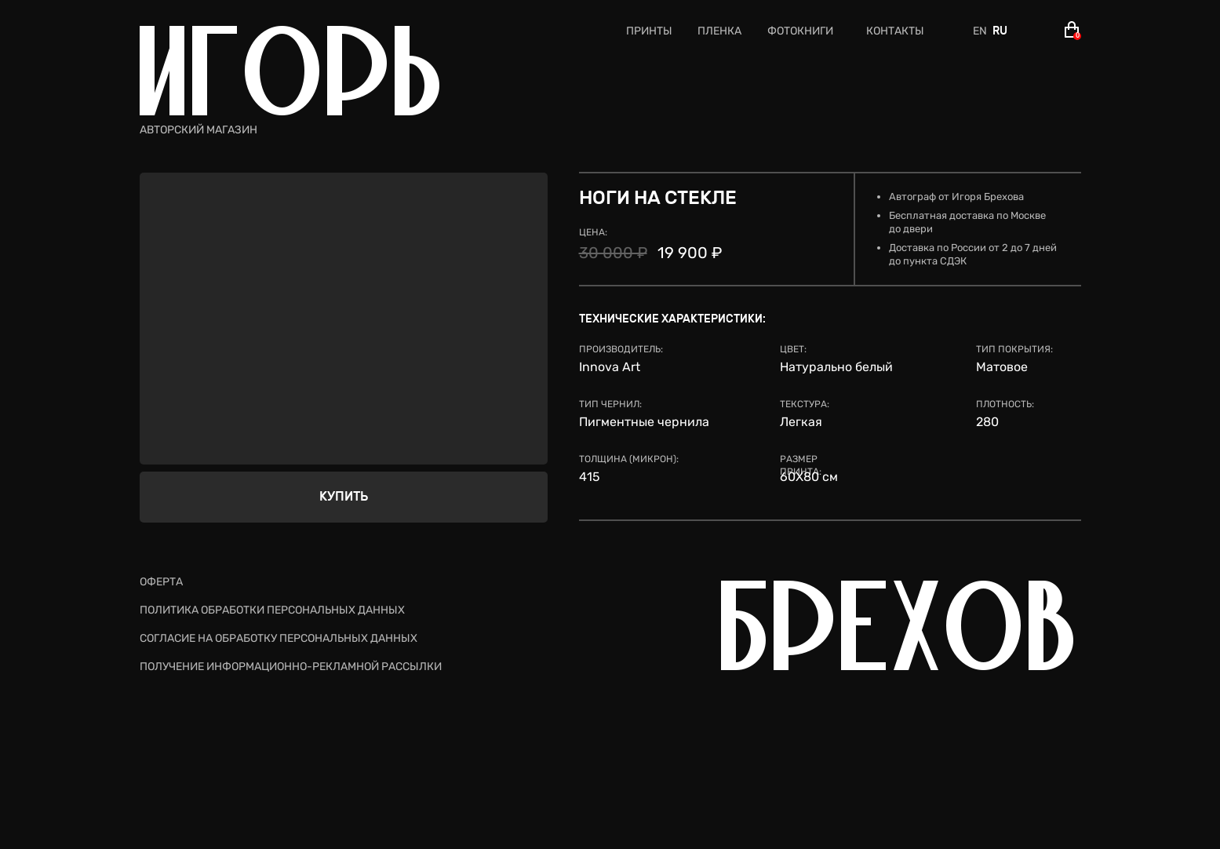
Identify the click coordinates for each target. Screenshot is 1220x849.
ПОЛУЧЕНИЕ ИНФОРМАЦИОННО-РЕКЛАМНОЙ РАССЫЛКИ (291, 666)
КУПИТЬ (343, 496)
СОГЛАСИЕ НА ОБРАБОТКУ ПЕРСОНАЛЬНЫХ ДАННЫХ (278, 638)
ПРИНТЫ (649, 31)
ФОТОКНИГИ (800, 31)
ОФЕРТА (161, 581)
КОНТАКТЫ (895, 31)
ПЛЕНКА (719, 31)
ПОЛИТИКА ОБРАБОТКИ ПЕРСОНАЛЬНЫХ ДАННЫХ (272, 610)
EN (980, 31)
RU (999, 31)
